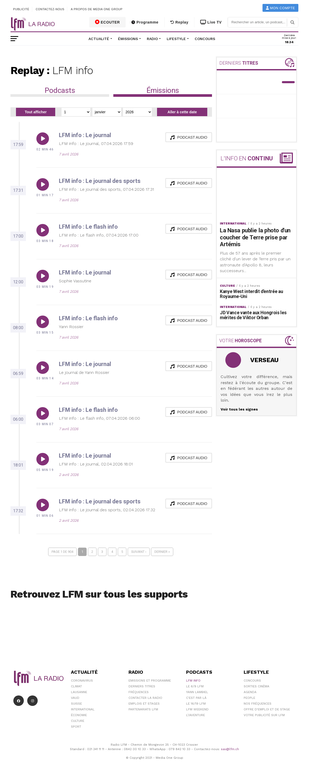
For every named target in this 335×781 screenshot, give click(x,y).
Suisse (76, 703)
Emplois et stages (144, 703)
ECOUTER (107, 22)
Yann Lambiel (197, 692)
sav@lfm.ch (230, 749)
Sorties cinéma (256, 686)
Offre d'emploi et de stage (267, 709)
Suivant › (138, 552)
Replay (179, 22)
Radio (152, 39)
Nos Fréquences (257, 703)
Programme (144, 22)
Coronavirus (82, 680)
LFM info (193, 680)
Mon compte (280, 8)
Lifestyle (176, 39)
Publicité (21, 9)
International (82, 709)
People (249, 698)
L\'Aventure (195, 715)
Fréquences (139, 692)
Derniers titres (142, 686)
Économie (79, 715)
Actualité (98, 39)
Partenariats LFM (143, 709)
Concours (205, 39)
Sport (76, 726)
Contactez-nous (50, 9)
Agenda (250, 692)
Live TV (211, 22)
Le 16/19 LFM (196, 703)
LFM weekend (197, 709)
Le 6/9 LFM (195, 686)
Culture (77, 721)
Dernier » (162, 552)
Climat (76, 686)
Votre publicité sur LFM (264, 715)
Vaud (75, 698)
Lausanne (79, 692)
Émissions (128, 39)
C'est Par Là (196, 698)
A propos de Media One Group (97, 9)
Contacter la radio (145, 698)
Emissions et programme (150, 680)
